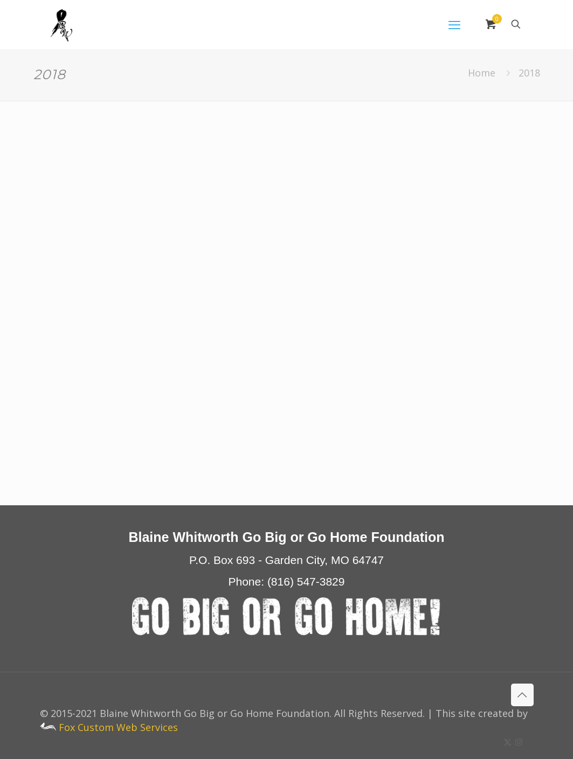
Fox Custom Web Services (109, 727)
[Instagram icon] (519, 741)
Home (481, 72)
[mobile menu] (454, 24)
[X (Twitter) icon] (507, 741)
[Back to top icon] (522, 695)
